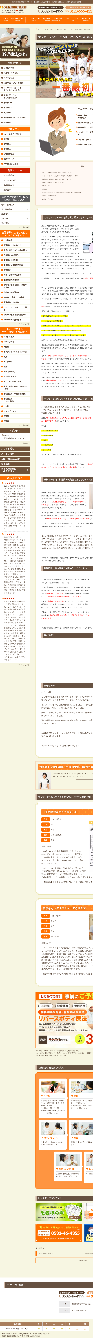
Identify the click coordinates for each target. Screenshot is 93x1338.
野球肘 (6, 416)
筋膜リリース (9, 159)
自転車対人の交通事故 (12, 320)
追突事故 (7, 270)
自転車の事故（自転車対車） (15, 315)
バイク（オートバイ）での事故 (15, 308)
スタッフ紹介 (9, 78)
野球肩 (6, 421)
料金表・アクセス (11, 73)
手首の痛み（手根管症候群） (15, 394)
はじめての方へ (10, 68)
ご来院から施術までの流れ (52, 195)
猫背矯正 (7, 149)
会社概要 (7, 122)
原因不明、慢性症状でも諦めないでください (59, 182)
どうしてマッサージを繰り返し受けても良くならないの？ (64, 172)
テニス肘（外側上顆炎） (13, 381)
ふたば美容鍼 (9, 175)
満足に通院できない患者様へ (15, 250)
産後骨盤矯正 (9, 154)
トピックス (8, 108)
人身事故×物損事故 (11, 255)
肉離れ (6, 347)
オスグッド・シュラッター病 (15, 352)
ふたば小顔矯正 (10, 180)
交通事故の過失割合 (12, 280)
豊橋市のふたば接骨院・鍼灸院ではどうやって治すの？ (63, 179)
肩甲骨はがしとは (11, 164)
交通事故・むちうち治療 (13, 83)
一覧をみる (25, 227)
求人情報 (7, 113)
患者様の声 (45, 189)
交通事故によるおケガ (12, 245)
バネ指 (6, 406)
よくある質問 (7, 448)
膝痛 (5, 367)
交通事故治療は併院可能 (13, 265)
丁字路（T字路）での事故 (14, 297)
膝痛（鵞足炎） (10, 372)
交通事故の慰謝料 (11, 260)
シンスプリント (10, 411)
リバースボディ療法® (12, 134)
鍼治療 (6, 139)
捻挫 (5, 357)
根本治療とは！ (47, 186)
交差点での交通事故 (12, 292)
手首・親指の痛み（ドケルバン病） (15, 387)
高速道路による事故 (12, 302)
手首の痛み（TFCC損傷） (9, 400)
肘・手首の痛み (10, 377)
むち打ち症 (8, 240)
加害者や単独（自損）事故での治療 (15, 286)
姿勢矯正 (7, 144)
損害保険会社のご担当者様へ (15, 118)
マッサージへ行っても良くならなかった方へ (12, 89)
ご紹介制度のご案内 (10, 459)
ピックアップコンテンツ (51, 199)
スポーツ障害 (9, 342)
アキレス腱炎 (9, 337)
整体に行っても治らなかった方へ (11, 96)
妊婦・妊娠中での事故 (12, 275)
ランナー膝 (8, 362)
